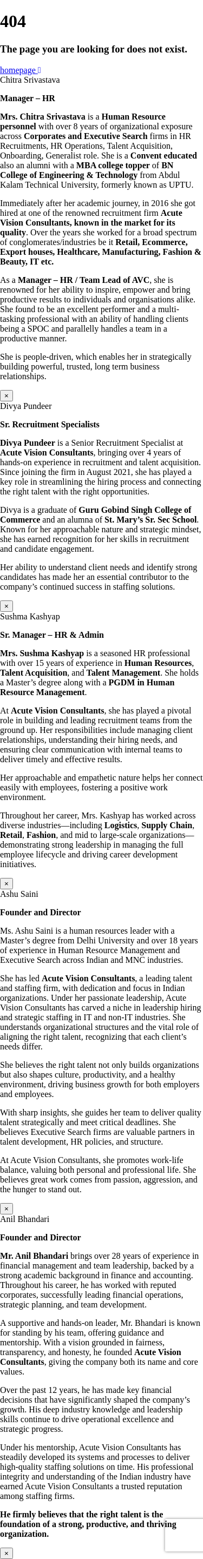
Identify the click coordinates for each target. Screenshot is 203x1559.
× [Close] (6, 396)
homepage (20, 70)
